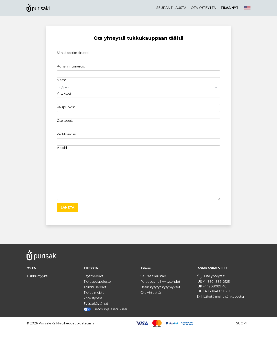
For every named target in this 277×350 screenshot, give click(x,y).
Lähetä (67, 207)
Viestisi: (62, 148)
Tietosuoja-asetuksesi (105, 309)
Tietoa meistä (93, 293)
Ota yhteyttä (203, 8)
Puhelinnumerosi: (71, 66)
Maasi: (61, 80)
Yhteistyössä (92, 298)
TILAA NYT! (230, 8)
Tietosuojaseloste (97, 282)
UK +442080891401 (212, 286)
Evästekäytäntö (95, 304)
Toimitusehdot (94, 287)
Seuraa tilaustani (153, 276)
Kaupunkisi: (66, 107)
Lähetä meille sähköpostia (223, 296)
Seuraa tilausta (171, 8)
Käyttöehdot (93, 276)
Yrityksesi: (64, 93)
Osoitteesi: (65, 121)
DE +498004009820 (213, 291)
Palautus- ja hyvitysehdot (160, 282)
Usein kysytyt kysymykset (160, 287)
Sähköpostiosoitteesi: (73, 53)
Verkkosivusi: (67, 134)
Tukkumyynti (37, 276)
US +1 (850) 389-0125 (213, 282)
